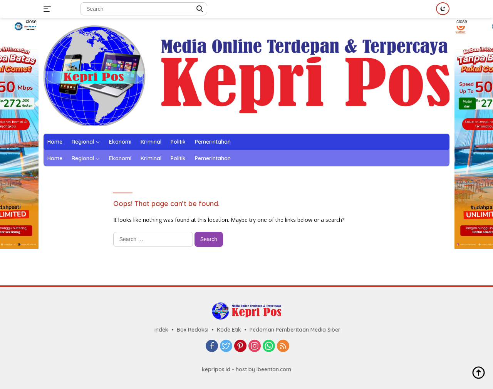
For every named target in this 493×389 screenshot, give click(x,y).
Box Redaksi (192, 329)
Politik (178, 141)
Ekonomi (120, 141)
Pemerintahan (213, 141)
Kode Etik (229, 329)
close (31, 21)
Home (54, 141)
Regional (83, 141)
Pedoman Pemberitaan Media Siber (295, 329)
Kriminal (151, 141)
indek (161, 329)
